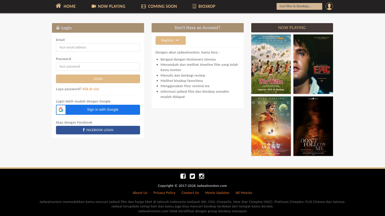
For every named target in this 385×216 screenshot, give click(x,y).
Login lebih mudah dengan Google (83, 101)
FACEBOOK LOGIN (98, 130)
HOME (65, 6)
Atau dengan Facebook (74, 122)
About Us (140, 192)
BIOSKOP (203, 6)
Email (60, 39)
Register (170, 40)
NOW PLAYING (108, 6)
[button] (98, 110)
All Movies (244, 192)
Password (63, 59)
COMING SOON (158, 6)
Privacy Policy (164, 192)
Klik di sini (91, 89)
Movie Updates (217, 192)
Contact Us (190, 192)
